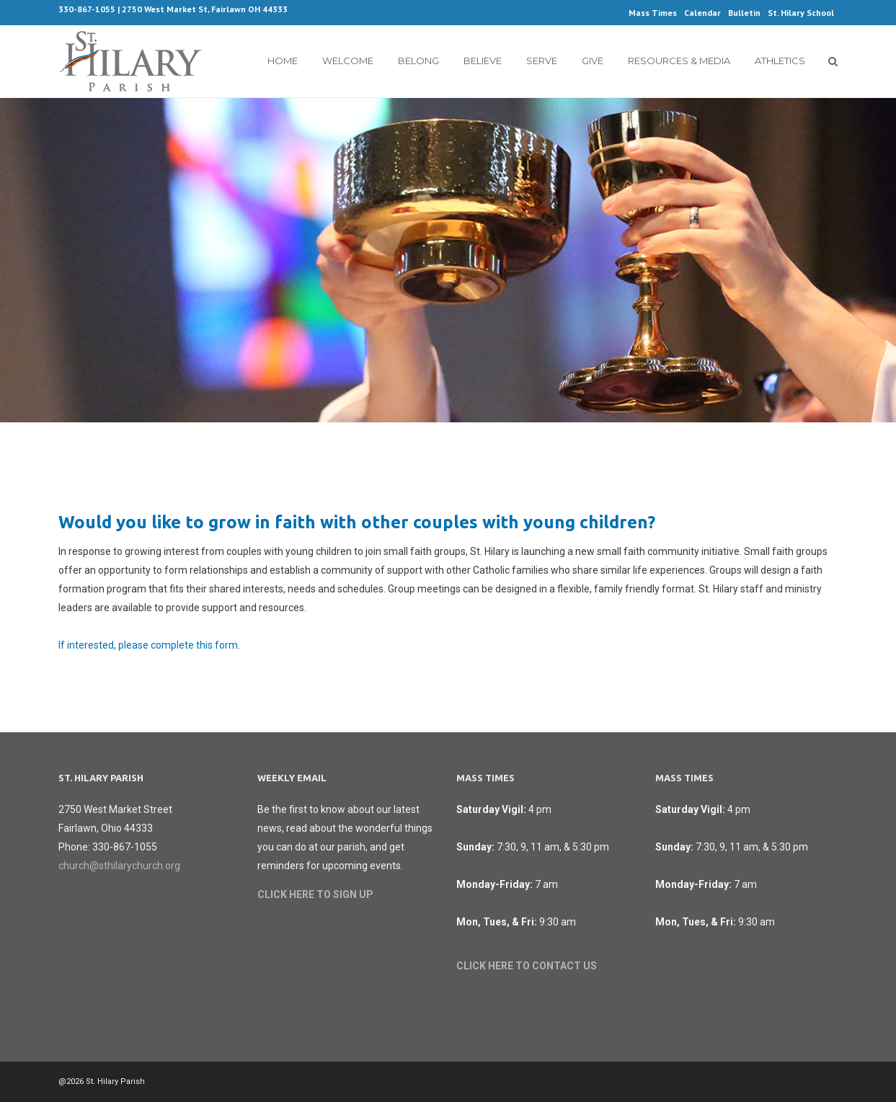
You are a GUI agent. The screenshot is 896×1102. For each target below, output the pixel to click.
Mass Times (653, 12)
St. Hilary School (801, 12)
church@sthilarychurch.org (119, 865)
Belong (418, 60)
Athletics (780, 60)
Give (592, 60)
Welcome (347, 60)
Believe (482, 60)
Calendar (702, 12)
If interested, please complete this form (148, 645)
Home (282, 60)
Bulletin (744, 12)
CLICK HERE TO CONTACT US (526, 966)
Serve (541, 60)
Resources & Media (679, 60)
